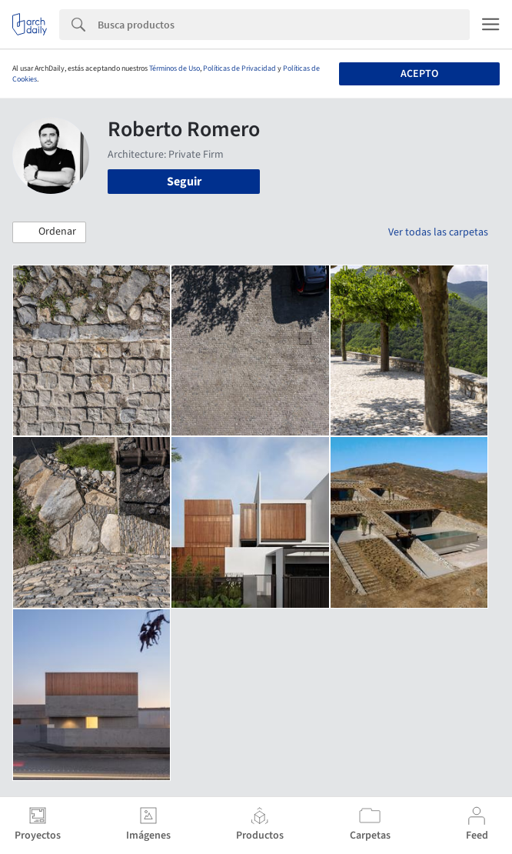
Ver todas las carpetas (438, 232)
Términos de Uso (174, 68)
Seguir (184, 181)
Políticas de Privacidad (239, 68)
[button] (49, 232)
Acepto (419, 74)
